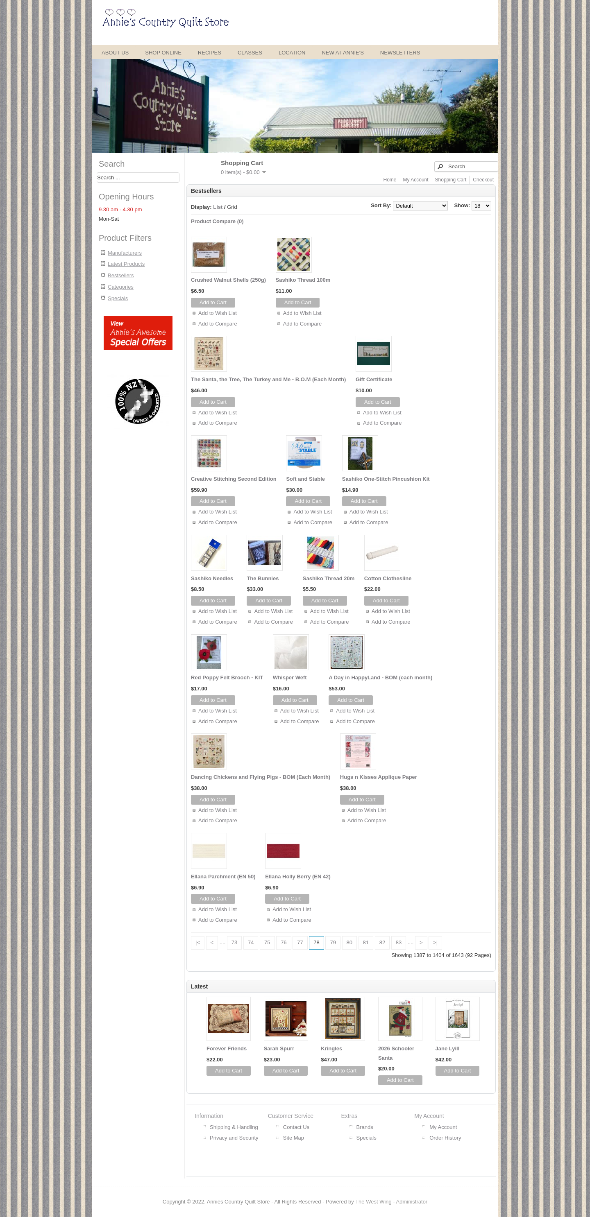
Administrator (412, 1202)
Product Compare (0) (217, 221)
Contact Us (296, 1127)
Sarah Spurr (279, 1048)
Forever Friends (226, 1048)
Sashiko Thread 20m (328, 578)
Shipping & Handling (234, 1127)
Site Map (293, 1138)
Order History (445, 1138)
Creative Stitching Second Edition (234, 479)
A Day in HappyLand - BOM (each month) (380, 677)
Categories (121, 287)
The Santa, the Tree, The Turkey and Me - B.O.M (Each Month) (268, 379)
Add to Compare (217, 324)
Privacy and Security (234, 1138)
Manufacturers (125, 253)
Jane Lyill (448, 1048)
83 (399, 942)
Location (292, 53)
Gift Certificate (374, 379)
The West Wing (373, 1202)
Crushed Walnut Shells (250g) (228, 280)
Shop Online (163, 53)
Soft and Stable (305, 479)
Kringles (331, 1048)
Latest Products (126, 264)
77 (300, 942)
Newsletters (400, 53)
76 (283, 942)
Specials (118, 298)
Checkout (483, 180)
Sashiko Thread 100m (303, 280)
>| (435, 942)
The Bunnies (263, 578)
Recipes (209, 53)
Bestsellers (121, 275)
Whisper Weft (290, 677)
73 (234, 942)
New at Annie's (342, 53)
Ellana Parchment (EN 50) (223, 876)
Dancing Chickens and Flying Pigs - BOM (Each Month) (260, 777)
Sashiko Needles (212, 578)
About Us (115, 53)
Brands (364, 1127)
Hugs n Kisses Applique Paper (378, 777)
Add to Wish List (217, 313)
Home (390, 180)
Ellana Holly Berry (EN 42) (298, 876)
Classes (250, 53)
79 (333, 942)
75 (267, 942)
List (217, 207)
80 (349, 942)
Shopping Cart (451, 180)
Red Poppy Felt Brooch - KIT (227, 677)
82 (382, 942)
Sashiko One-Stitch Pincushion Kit (386, 479)
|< (197, 942)
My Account (416, 180)
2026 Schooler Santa (396, 1053)
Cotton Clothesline (388, 578)
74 (251, 942)
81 (366, 942)
